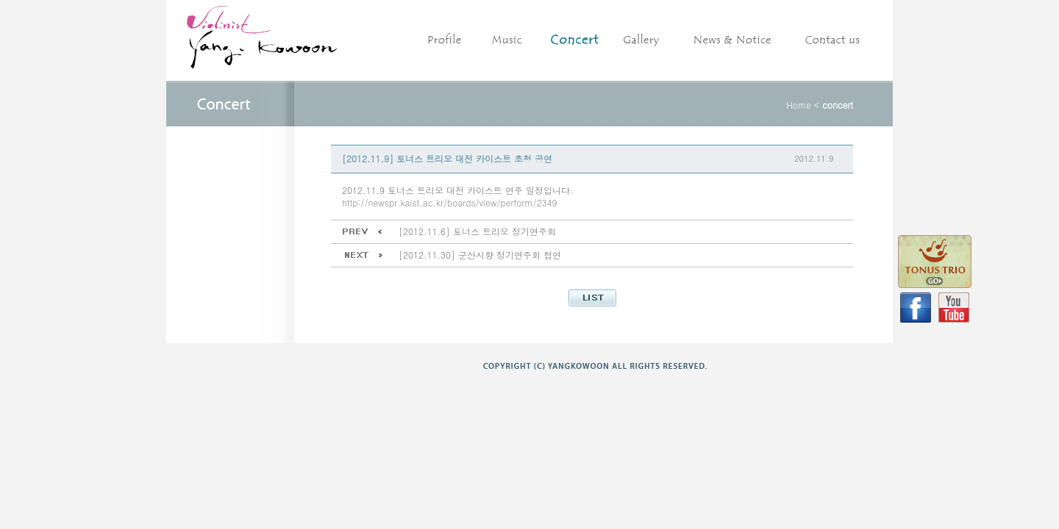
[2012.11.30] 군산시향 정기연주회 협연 (480, 254)
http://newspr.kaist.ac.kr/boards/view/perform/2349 (449, 202)
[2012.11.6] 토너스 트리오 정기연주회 (477, 231)
